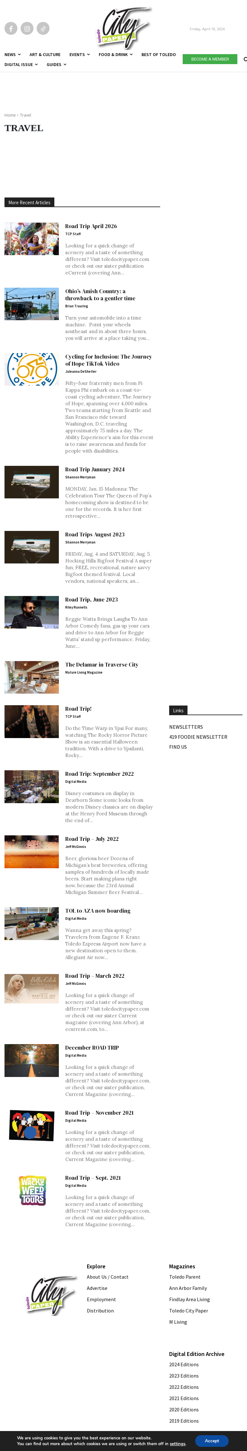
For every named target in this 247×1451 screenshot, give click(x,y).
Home (10, 115)
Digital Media (76, 781)
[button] (245, 58)
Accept (212, 1441)
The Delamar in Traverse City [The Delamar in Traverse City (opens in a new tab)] (102, 664)
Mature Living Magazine (84, 672)
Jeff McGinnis (75, 846)
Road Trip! (78, 709)
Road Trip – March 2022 (94, 976)
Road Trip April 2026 (91, 226)
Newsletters (186, 727)
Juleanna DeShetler (80, 371)
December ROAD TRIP (92, 1048)
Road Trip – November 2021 (99, 1113)
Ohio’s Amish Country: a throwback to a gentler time (100, 294)
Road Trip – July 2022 (92, 839)
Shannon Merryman (80, 477)
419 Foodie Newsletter (198, 737)
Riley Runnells (76, 607)
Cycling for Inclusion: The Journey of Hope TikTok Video (108, 360)
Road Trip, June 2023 (91, 599)
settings (177, 1444)
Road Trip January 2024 (95, 469)
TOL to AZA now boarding (98, 911)
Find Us (178, 747)
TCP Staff (73, 234)
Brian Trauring (76, 306)
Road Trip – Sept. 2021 (93, 1178)
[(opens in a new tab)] (32, 677)
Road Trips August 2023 (94, 534)
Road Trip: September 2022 (99, 774)
